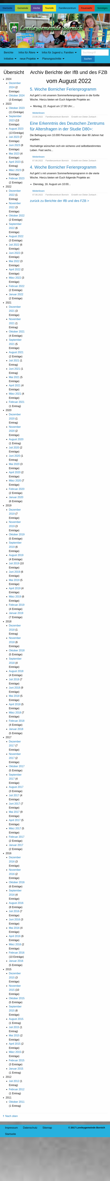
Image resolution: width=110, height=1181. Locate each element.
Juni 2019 (14, 571)
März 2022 (15, 277)
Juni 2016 (14, 919)
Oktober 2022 (17, 215)
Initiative (8, 58)
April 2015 (15, 1043)
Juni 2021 (14, 368)
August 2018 (16, 671)
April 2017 (15, 820)
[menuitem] (8, 53)
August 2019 (16, 555)
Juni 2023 (14, 145)
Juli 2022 (14, 244)
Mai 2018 (14, 696)
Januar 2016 (16, 961)
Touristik (49, 8)
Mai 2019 (14, 580)
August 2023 (16, 128)
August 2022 (16, 236)
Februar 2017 (16, 836)
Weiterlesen (38, 113)
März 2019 (15, 596)
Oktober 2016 (17, 882)
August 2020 (16, 439)
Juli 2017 (14, 795)
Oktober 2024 (17, 95)
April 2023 (15, 161)
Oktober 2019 (17, 534)
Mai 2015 (14, 1035)
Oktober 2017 (17, 766)
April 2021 (15, 385)
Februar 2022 (16, 286)
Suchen (88, 58)
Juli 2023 (14, 137)
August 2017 (16, 787)
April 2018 (15, 704)
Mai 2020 (14, 464)
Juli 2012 (14, 1081)
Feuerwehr (86, 8)
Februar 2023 (16, 178)
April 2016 (15, 936)
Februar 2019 (16, 604)
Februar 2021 (16, 402)
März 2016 (15, 944)
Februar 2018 (16, 720)
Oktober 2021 (17, 331)
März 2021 (15, 393)
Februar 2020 (16, 489)
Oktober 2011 (17, 1101)
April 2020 (15, 472)
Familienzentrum (67, 8)
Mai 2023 (14, 153)
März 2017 (15, 828)
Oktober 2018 (17, 650)
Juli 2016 (14, 911)
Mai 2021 (14, 377)
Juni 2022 (14, 253)
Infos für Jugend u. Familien (58, 52)
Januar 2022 (16, 294)
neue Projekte (28, 58)
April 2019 (15, 588)
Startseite (7, 8)
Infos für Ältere (27, 52)
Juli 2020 (14, 447)
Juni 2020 (14, 455)
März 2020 (15, 480)
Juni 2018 (14, 687)
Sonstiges (102, 8)
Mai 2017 (14, 812)
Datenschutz (30, 1127)
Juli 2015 (14, 1027)
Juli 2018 (14, 679)
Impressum (11, 1127)
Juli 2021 (14, 360)
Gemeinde (22, 8)
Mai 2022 (14, 261)
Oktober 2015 (17, 998)
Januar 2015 (16, 1068)
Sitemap (47, 1127)
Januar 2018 (16, 729)
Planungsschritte (51, 58)
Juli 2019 (14, 563)
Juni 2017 (14, 803)
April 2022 (15, 269)
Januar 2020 (16, 497)
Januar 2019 (16, 613)
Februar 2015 (16, 1060)
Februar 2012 (16, 1089)
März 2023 (15, 170)
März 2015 (15, 1052)
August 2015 (16, 1019)
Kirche (36, 8)
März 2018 (15, 712)
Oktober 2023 (17, 108)
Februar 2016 (16, 952)
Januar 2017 (16, 845)
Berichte (8, 52)
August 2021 (16, 352)
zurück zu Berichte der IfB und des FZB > (59, 201)
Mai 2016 (14, 928)
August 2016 (16, 903)
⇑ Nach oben (10, 1116)
